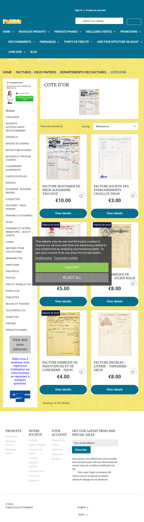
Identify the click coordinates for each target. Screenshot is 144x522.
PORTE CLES (13, 291)
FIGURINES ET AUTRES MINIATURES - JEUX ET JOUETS (18, 232)
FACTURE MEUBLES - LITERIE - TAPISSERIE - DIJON (111, 366)
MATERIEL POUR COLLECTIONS (15, 250)
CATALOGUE (12, 117)
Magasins (33, 480)
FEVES (9, 222)
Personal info (58, 440)
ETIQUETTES (13, 199)
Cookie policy (43, 258)
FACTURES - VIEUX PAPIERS (16, 207)
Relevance (115, 126)
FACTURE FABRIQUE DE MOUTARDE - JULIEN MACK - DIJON (114, 278)
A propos (33, 458)
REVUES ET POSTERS (17, 303)
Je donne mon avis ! (21, 396)
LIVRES (10, 242)
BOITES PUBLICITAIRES (18, 150)
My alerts (56, 459)
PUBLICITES (12, 297)
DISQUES (11, 182)
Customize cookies (66, 258)
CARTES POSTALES (16, 176)
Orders (55, 445)
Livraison (33, 440)
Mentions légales (37, 445)
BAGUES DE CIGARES (17, 143)
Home (20, 110)
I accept (72, 267)
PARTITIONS (12, 264)
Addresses (57, 454)
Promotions (11, 436)
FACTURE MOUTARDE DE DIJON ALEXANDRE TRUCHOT (61, 190)
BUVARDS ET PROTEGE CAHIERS (18, 158)
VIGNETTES (12, 317)
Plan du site (34, 476)
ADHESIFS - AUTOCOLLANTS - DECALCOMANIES (16, 127)
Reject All (72, 278)
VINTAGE (11, 323)
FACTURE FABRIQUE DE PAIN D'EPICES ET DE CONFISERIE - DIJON (60, 366)
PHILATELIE (12, 271)
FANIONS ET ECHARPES (19, 215)
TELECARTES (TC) (16, 310)
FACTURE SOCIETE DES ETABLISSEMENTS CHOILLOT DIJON (111, 190)
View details (63, 213)
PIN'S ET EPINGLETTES (18, 284)
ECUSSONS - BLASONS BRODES (18, 191)
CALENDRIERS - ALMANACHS (14, 168)
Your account (59, 432)
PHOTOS (10, 277)
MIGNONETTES (14, 258)
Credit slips (57, 449)
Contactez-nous (36, 471)
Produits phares (16, 329)
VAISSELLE (12, 137)
